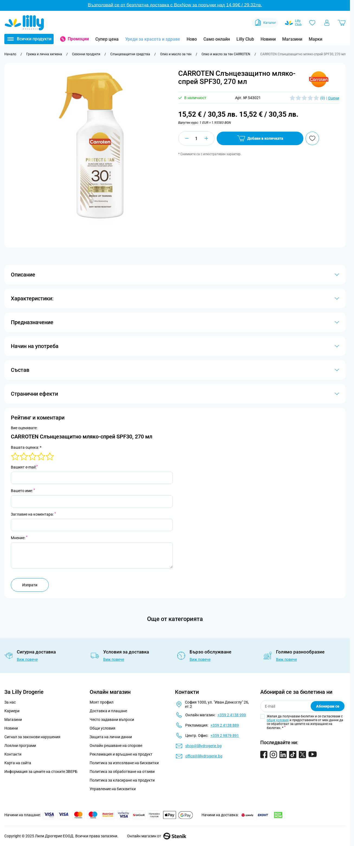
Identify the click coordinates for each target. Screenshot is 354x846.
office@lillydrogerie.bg (203, 756)
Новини (268, 39)
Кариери (12, 711)
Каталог (265, 23)
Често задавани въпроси (112, 719)
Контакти (12, 754)
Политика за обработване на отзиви (122, 771)
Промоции (78, 38)
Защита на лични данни (111, 737)
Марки (315, 39)
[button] (318, 79)
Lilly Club (245, 39)
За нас (10, 702)
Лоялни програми (20, 745)
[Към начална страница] (10, 54)
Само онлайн (216, 39)
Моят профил (101, 702)
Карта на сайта (17, 763)
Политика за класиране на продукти (122, 780)
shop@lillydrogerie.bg (203, 746)
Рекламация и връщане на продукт (121, 754)
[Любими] (312, 23)
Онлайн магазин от (156, 836)
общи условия (278, 720)
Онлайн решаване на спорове (116, 745)
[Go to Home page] (24, 23)
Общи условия (102, 728)
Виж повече (27, 659)
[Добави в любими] (312, 138)
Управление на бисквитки (113, 789)
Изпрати (29, 585)
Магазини (292, 39)
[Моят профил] (327, 23)
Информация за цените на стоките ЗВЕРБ (40, 771)
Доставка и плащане (108, 711)
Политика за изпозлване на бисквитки (124, 763)
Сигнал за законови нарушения (32, 737)
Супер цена (107, 39)
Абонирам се (327, 706)
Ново (192, 39)
